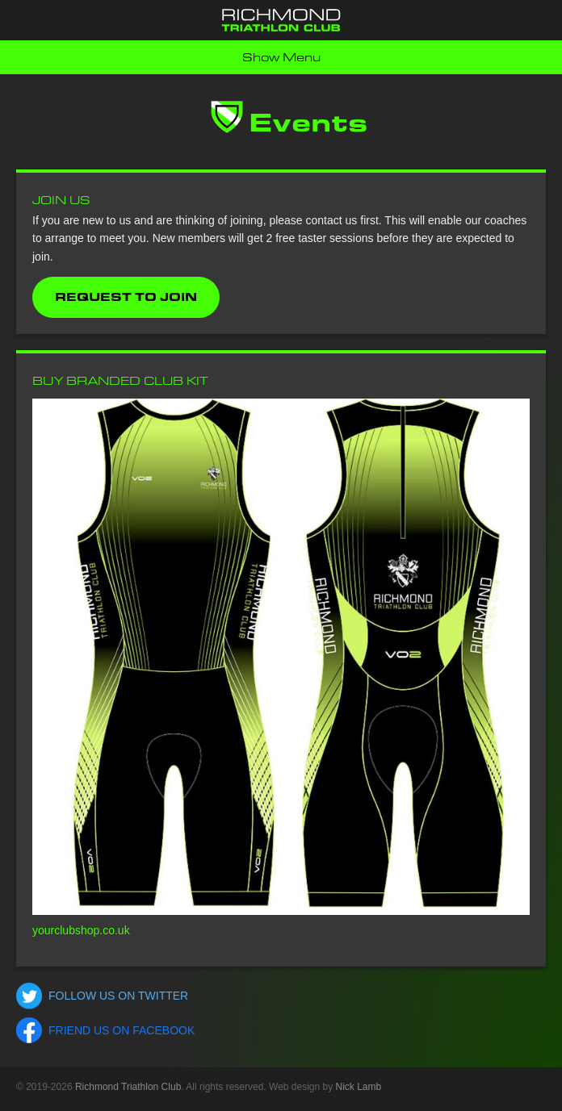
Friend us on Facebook (121, 1030)
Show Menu (281, 57)
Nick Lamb (359, 1086)
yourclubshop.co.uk (81, 930)
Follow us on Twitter (118, 995)
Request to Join (126, 297)
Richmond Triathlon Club (128, 1086)
